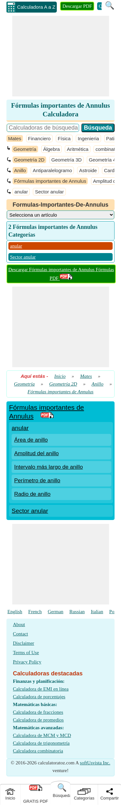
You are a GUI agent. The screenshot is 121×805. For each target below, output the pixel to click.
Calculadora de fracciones (38, 712)
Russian (77, 611)
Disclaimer (23, 643)
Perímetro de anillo (37, 480)
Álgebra (51, 149)
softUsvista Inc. (95, 762)
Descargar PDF (77, 6)
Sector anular (49, 191)
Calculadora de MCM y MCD (42, 735)
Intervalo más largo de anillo (48, 467)
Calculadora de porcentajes (39, 696)
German (55, 611)
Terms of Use (26, 652)
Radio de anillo (32, 494)
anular (21, 191)
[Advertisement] (60, 56)
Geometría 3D (66, 159)
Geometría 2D (29, 159)
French (35, 611)
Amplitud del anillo (36, 453)
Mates (14, 138)
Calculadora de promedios (38, 719)
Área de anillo (31, 440)
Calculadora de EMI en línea (40, 689)
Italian (97, 611)
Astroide (88, 170)
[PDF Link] (47, 416)
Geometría (25, 149)
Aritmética (77, 149)
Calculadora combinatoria (38, 750)
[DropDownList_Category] (60, 215)
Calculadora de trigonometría (41, 743)
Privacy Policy (27, 661)
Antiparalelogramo (52, 170)
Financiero (39, 138)
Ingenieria (88, 138)
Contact (20, 633)
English (14, 611)
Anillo (20, 170)
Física (64, 138)
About (19, 624)
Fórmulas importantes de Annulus (50, 181)
